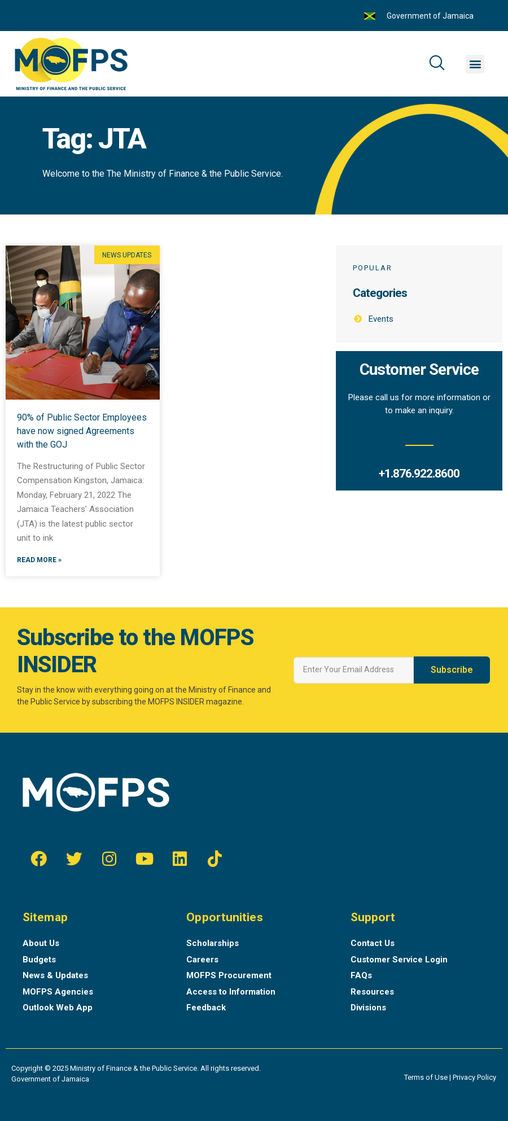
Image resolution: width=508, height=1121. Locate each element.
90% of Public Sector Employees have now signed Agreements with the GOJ (82, 431)
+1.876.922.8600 (419, 473)
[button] (475, 64)
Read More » (39, 560)
